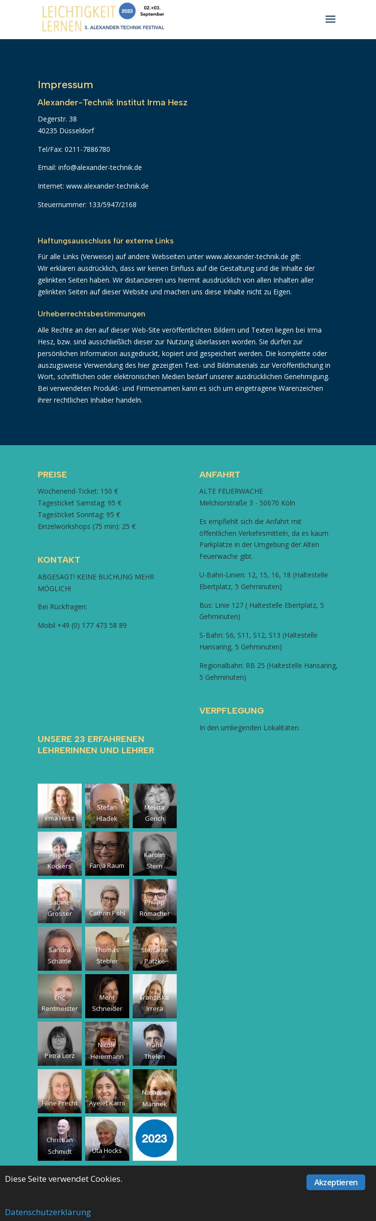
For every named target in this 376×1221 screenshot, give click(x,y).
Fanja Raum (107, 865)
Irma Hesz (59, 818)
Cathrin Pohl (107, 913)
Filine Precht (59, 1103)
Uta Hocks (107, 1150)
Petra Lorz (60, 1055)
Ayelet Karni (107, 1103)
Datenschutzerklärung (48, 1212)
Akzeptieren (335, 1182)
